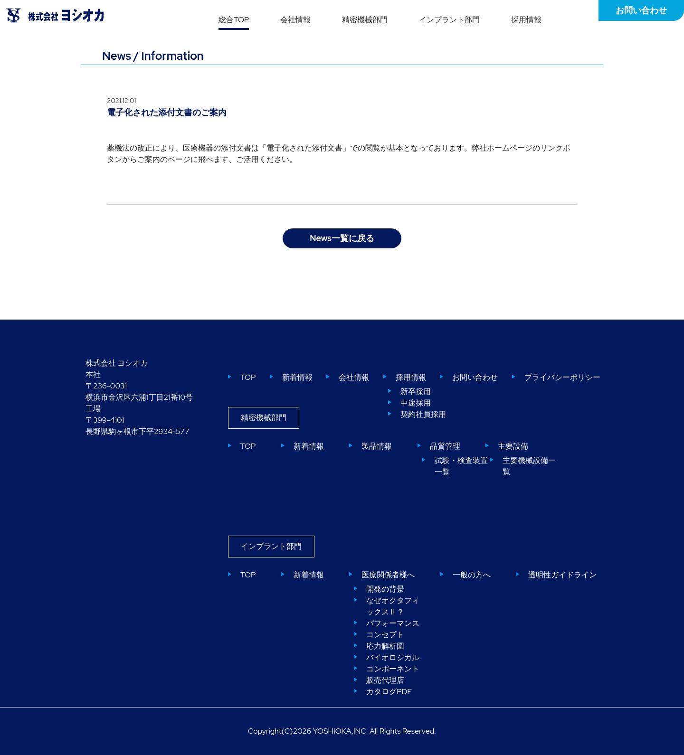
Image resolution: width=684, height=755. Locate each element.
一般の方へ (472, 575)
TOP (248, 377)
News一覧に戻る (342, 238)
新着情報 (297, 377)
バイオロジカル (392, 657)
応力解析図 (385, 646)
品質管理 (445, 446)
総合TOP (233, 20)
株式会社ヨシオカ (55, 15)
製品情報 (376, 446)
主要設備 (513, 446)
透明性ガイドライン (562, 575)
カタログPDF (389, 692)
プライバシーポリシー (562, 377)
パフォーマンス (392, 623)
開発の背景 (385, 589)
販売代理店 (385, 680)
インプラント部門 (449, 20)
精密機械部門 (365, 20)
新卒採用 (415, 391)
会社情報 (295, 20)
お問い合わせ (641, 10)
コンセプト (385, 635)
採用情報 (526, 20)
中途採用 (415, 403)
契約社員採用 (423, 414)
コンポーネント (392, 669)
